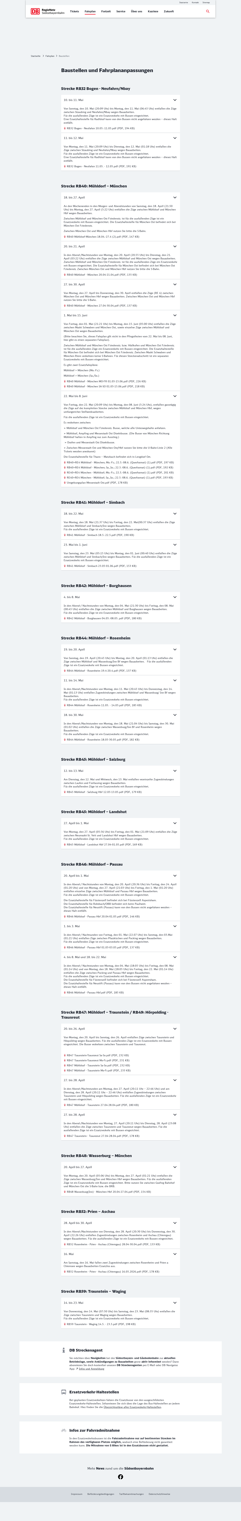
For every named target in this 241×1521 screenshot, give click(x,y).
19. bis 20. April (120, 668)
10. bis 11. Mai (120, 118)
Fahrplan (50, 75)
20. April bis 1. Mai (120, 894)
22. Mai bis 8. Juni (120, 414)
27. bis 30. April (120, 303)
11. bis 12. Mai (120, 156)
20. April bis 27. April (120, 1185)
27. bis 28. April (120, 1099)
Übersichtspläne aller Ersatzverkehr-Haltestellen (132, 1426)
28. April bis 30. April (120, 1241)
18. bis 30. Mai (120, 733)
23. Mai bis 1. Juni (120, 563)
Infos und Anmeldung (91, 1387)
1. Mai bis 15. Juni (120, 334)
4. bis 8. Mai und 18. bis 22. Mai (120, 975)
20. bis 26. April (120, 1047)
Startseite (35, 75)
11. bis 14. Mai (120, 699)
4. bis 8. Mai (120, 615)
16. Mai (120, 1272)
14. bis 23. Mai (120, 1321)
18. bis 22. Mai (120, 532)
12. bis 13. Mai (120, 789)
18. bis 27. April (120, 216)
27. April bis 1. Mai (120, 842)
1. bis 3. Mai (120, 945)
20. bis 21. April (120, 265)
